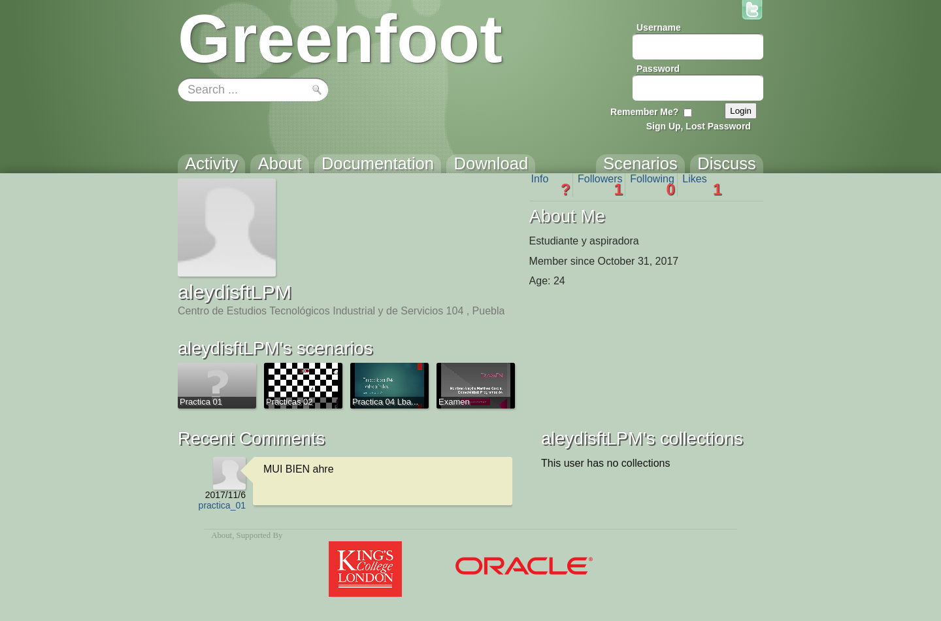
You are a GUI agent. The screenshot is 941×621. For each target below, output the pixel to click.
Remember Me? (644, 112)
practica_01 (222, 505)
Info (550, 185)
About (221, 535)
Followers (600, 185)
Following (652, 185)
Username (658, 27)
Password (658, 68)
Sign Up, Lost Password (698, 126)
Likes (701, 185)
